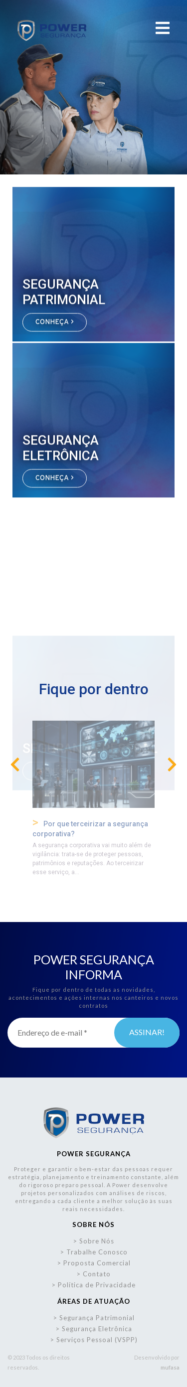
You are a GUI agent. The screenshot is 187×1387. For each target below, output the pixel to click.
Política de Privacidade (97, 1285)
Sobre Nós (96, 1241)
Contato (97, 1274)
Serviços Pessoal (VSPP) (97, 1340)
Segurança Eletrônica (97, 1329)
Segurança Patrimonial (97, 1318)
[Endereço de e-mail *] (93, 1033)
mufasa (170, 1367)
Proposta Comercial (97, 1263)
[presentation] (15, 765)
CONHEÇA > (54, 323)
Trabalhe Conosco (97, 1252)
